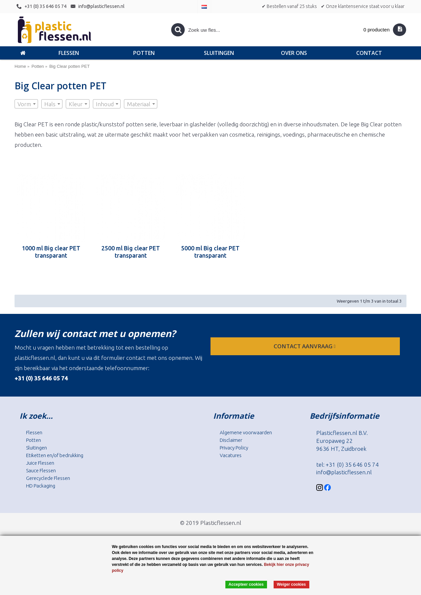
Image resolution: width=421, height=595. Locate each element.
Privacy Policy (234, 447)
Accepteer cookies (246, 584)
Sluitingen (36, 447)
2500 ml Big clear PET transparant (130, 252)
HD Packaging (40, 486)
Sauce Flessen (41, 470)
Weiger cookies (291, 584)
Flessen (34, 432)
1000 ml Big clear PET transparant (51, 252)
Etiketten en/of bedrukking (54, 455)
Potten (33, 440)
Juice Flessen (40, 463)
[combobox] (26, 103)
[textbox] (26, 104)
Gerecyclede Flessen (48, 478)
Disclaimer (231, 440)
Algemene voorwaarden (246, 432)
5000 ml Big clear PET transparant (210, 252)
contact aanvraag (305, 346)
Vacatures (231, 455)
